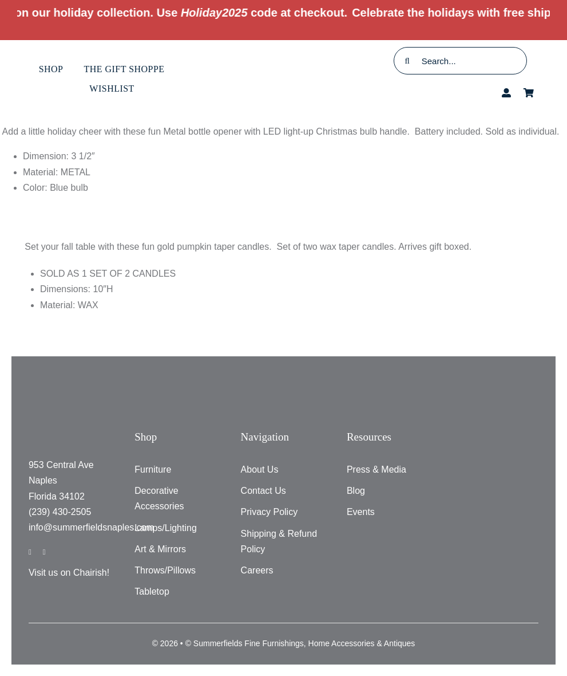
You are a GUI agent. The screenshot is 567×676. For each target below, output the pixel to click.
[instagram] (44, 552)
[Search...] (460, 60)
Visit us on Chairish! (69, 572)
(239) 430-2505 (60, 512)
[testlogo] (283, 57)
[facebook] (30, 552)
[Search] (407, 60)
